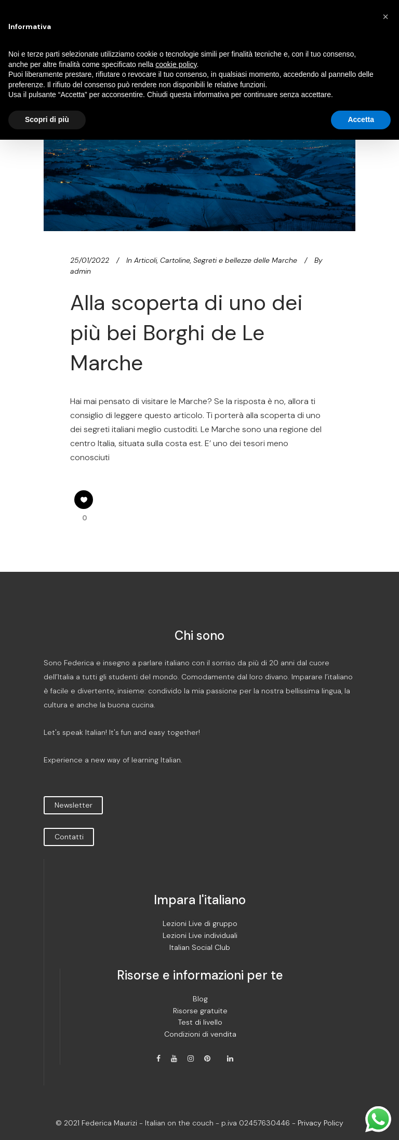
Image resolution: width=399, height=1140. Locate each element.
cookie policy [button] (175, 64)
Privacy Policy (320, 1123)
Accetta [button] (361, 119)
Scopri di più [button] (47, 119)
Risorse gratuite (200, 1011)
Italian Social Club (199, 947)
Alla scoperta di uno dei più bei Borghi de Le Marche (186, 333)
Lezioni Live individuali (200, 935)
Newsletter (73, 805)
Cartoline (175, 260)
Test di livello (200, 1022)
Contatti (69, 836)
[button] (385, 16)
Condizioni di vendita (200, 1034)
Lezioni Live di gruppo (200, 923)
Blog (200, 999)
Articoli (145, 260)
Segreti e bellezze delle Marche (245, 260)
